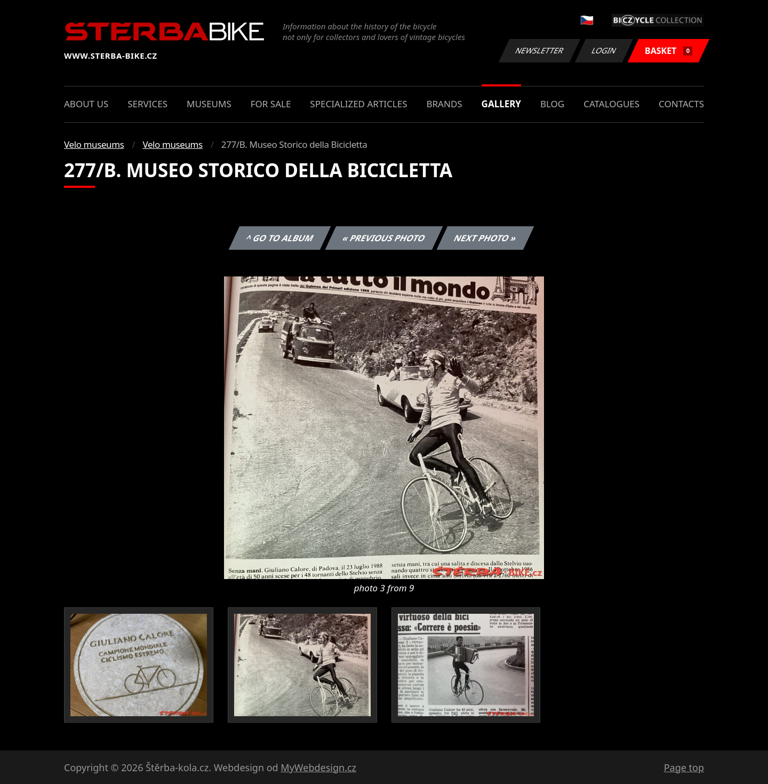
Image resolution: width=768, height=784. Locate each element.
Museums (209, 104)
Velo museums (94, 144)
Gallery (501, 104)
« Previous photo (384, 238)
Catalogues (611, 104)
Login (604, 50)
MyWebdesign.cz (318, 767)
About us (86, 104)
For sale (271, 104)
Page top (684, 767)
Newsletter (539, 50)
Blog (552, 104)
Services (147, 104)
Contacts (681, 104)
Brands (444, 104)
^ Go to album (279, 238)
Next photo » (485, 238)
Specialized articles (358, 104)
